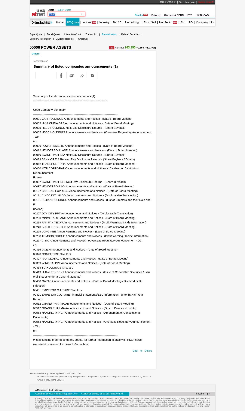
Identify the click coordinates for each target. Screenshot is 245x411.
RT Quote (73, 22)
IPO (190, 22)
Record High (132, 22)
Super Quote (64, 10)
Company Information (40, 39)
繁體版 (163, 2)
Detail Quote (53, 34)
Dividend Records (65, 39)
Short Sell (150, 22)
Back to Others (142, 350)
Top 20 (117, 22)
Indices (86, 22)
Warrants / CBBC (174, 15)
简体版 (172, 2)
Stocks (141, 15)
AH (182, 22)
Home (60, 22)
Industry (104, 22)
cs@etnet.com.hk (115, 393)
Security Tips (203, 393)
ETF (189, 15)
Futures (155, 15)
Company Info (204, 22)
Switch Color (206, 2)
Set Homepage (187, 2)
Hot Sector (166, 22)
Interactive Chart (72, 34)
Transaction (91, 34)
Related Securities (130, 34)
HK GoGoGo (203, 15)
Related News (109, 34)
